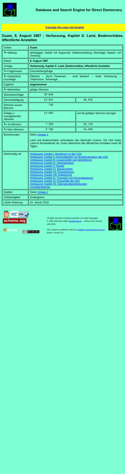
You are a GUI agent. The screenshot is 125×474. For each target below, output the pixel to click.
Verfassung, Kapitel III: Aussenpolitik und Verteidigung (61, 160)
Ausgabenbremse (40, 187)
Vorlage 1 (42, 134)
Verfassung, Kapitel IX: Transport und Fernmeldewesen (61, 178)
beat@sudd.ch (75, 221)
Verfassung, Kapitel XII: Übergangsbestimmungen (58, 184)
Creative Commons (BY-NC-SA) (91, 230)
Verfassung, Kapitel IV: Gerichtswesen (52, 163)
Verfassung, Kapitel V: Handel (47, 166)
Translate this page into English (64, 27)
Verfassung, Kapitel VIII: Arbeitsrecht (51, 175)
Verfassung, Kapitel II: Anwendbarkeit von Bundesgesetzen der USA (69, 157)
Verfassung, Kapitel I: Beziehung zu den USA (56, 153)
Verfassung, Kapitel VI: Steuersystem (51, 169)
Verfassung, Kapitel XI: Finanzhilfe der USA (55, 181)
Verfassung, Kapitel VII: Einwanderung (52, 172)
